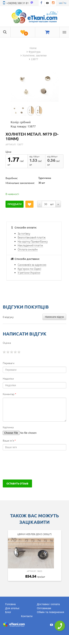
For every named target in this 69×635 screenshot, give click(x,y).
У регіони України (29, 272)
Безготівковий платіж (32, 237)
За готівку (24, 233)
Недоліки (8, 378)
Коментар (9, 394)
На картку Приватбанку (33, 241)
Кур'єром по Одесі (29, 269)
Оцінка (7, 343)
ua (60, 2)
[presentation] (31, 465)
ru (65, 2)
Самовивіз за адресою (32, 265)
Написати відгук (54, 316)
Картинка (8, 427)
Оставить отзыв (17, 483)
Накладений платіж (30, 245)
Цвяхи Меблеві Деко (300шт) (34, 534)
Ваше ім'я (9, 440)
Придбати (15, 204)
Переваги (8, 363)
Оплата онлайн (28, 249)
